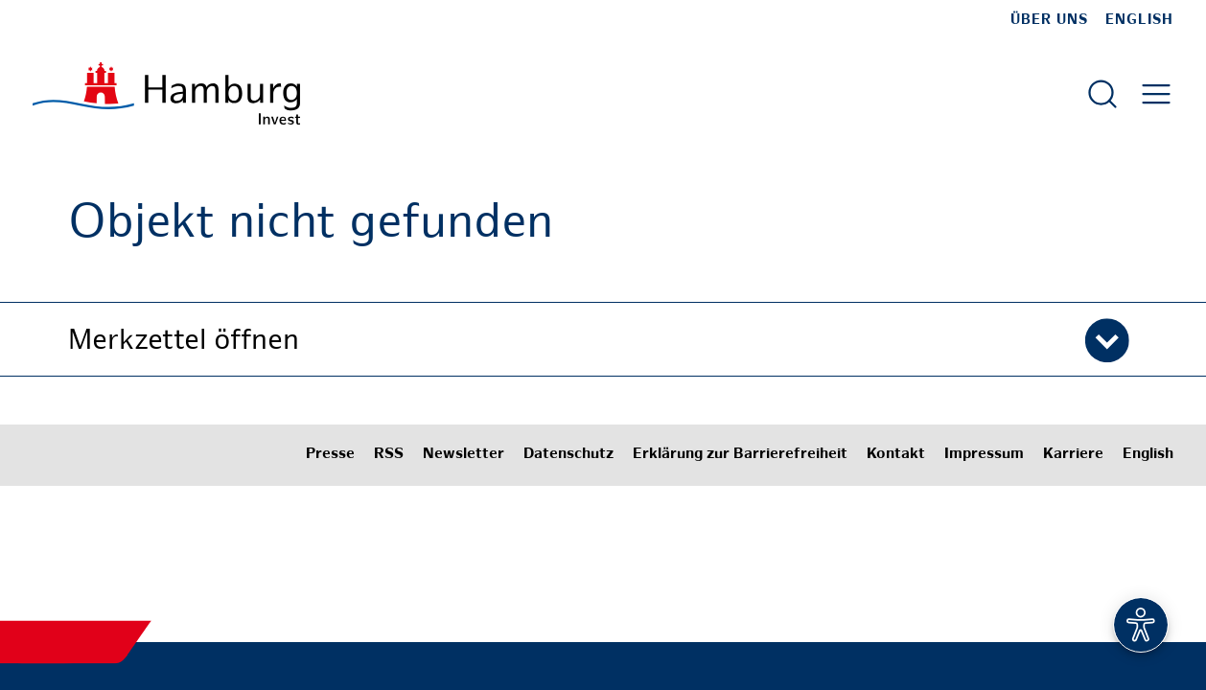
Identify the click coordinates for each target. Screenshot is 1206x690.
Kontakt (896, 455)
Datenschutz (568, 455)
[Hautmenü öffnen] (1156, 94)
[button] (603, 339)
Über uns (1049, 20)
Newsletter (463, 455)
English (1139, 20)
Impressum (984, 455)
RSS (389, 455)
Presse (330, 455)
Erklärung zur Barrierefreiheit (740, 455)
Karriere (1073, 455)
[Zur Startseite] (166, 93)
